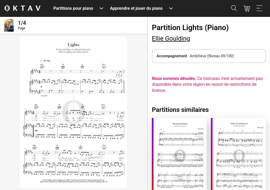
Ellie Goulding (171, 38)
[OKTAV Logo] (22, 8)
